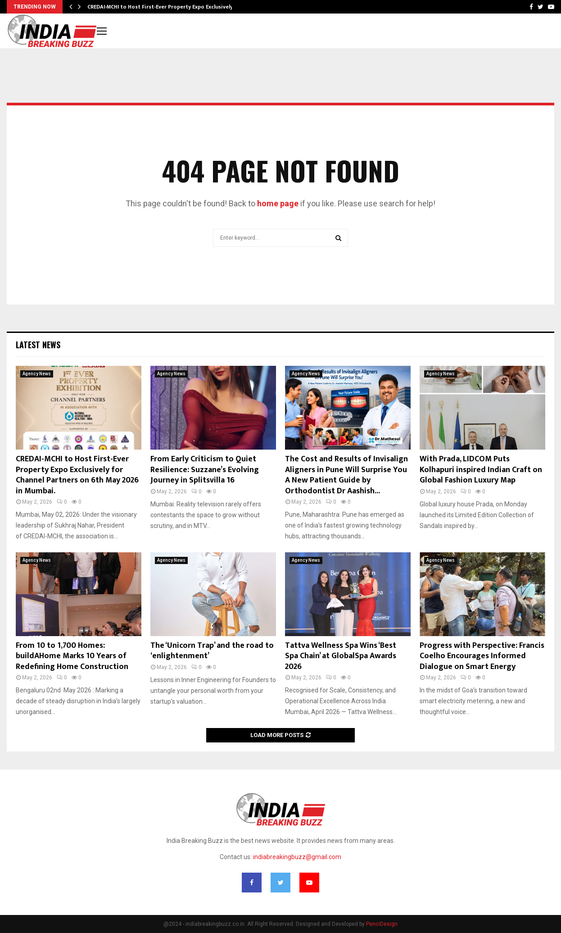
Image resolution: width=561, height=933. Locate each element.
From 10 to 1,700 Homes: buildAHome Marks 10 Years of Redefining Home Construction (72, 656)
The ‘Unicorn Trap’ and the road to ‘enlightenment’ (212, 651)
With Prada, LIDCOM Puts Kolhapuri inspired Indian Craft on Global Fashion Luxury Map (481, 469)
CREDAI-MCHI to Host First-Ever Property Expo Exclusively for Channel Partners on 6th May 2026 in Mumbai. (77, 474)
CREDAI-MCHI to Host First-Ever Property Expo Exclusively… (162, 6)
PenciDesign (382, 924)
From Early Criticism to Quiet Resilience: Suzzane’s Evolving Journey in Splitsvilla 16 (204, 469)
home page (278, 203)
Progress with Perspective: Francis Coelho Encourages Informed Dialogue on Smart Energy (482, 656)
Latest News (38, 344)
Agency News (37, 373)
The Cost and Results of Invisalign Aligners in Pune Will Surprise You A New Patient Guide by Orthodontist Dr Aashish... (346, 474)
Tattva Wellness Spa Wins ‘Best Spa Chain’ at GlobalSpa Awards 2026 (340, 656)
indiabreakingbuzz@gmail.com (297, 856)
